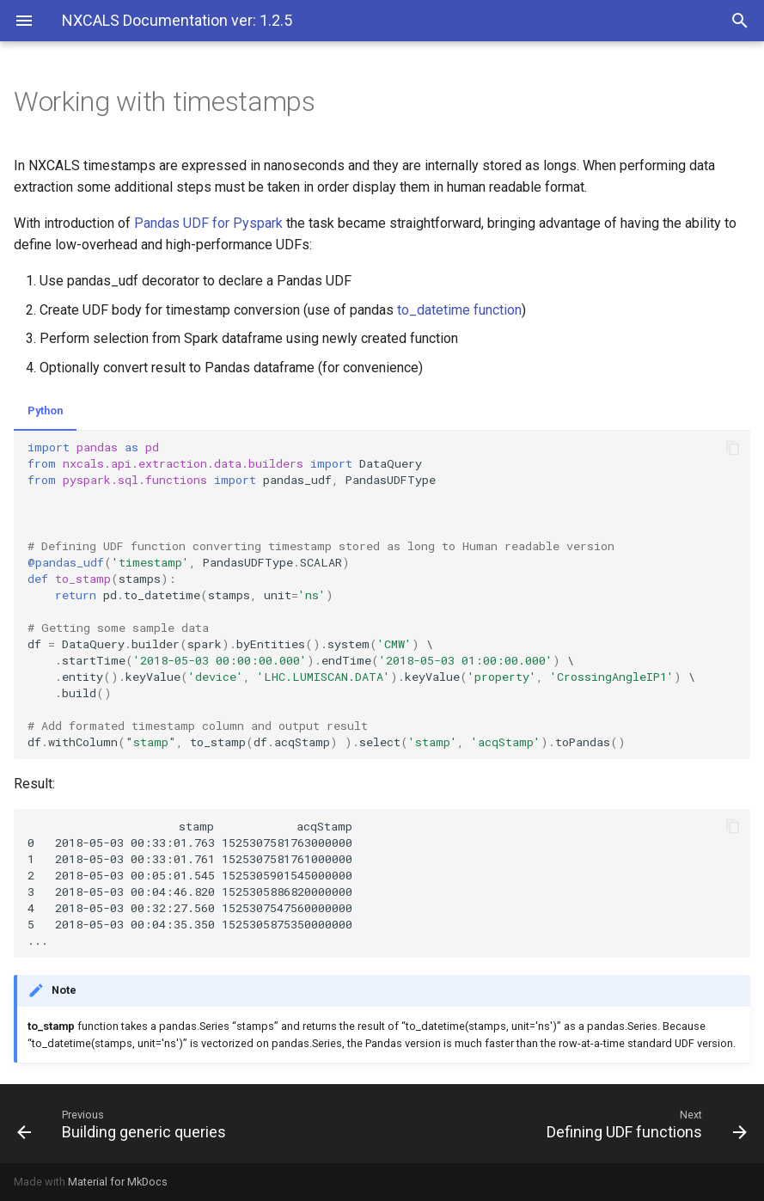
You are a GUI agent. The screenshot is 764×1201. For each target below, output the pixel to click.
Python (45, 410)
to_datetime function (459, 310)
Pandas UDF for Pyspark (208, 223)
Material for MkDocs (118, 1181)
